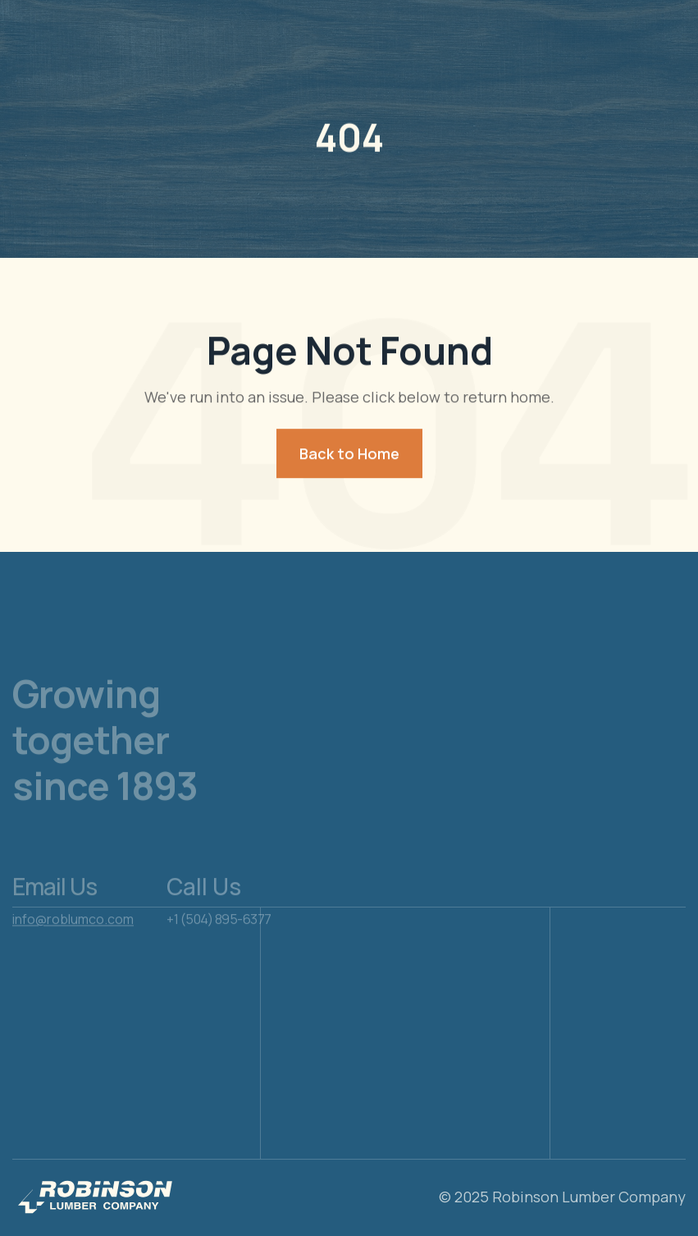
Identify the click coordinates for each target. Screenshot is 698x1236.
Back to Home (349, 454)
